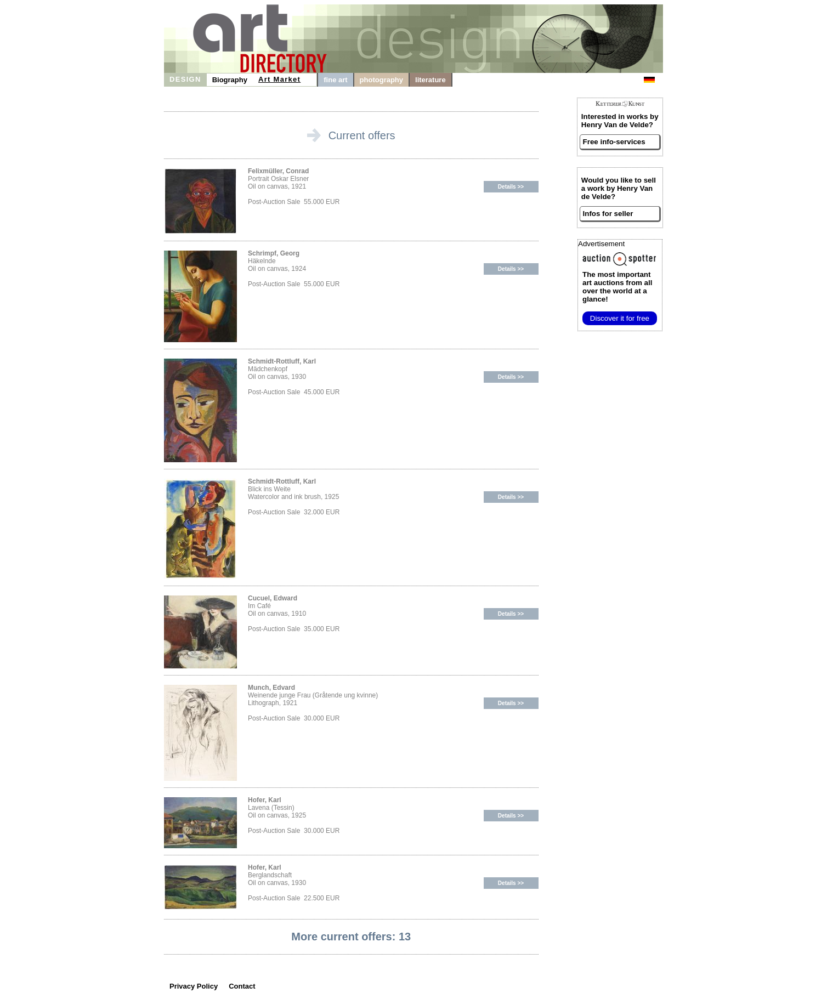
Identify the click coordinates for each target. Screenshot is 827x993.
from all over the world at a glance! (617, 286)
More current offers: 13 (351, 936)
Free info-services (614, 142)
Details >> (511, 187)
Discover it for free (619, 318)
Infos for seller (608, 213)
